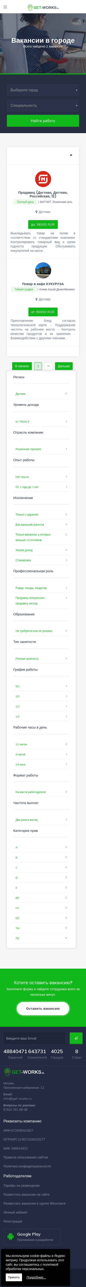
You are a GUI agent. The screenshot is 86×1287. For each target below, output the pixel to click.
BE (17, 898)
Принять (14, 1277)
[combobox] (43, 90)
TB (17, 938)
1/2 (17, 716)
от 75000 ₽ (22, 421)
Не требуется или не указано (34, 631)
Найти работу (43, 120)
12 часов (21, 744)
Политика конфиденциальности (27, 1166)
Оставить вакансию (43, 1009)
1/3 (17, 706)
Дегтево (21, 393)
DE (17, 918)
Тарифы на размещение (21, 1185)
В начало (22, 366)
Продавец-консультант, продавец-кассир (30, 600)
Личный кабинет (15, 1212)
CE (17, 908)
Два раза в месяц (27, 820)
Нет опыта (22, 477)
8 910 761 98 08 (15, 1110)
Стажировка (23, 560)
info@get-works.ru (17, 1098)
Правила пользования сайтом (25, 1157)
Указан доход (24, 550)
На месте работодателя (31, 792)
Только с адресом (27, 514)
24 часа (20, 764)
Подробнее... (36, 1277)
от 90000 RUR (43, 312)
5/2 (17, 686)
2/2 (17, 696)
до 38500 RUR (43, 224)
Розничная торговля (28, 449)
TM (17, 928)
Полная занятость (27, 658)
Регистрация (12, 1221)
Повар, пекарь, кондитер (31, 588)
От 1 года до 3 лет (27, 487)
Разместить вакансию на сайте (26, 1194)
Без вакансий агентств (30, 524)
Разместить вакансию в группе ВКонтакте (34, 1203)
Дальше (64, 366)
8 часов (20, 754)
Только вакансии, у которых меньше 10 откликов (33, 537)
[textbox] (43, 90)
